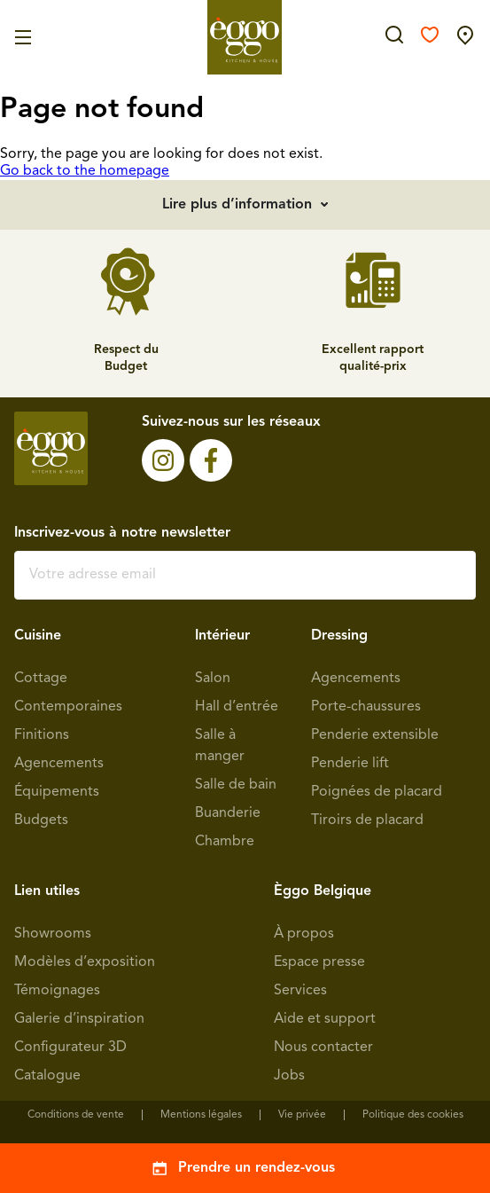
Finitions (41, 735)
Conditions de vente (75, 1115)
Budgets (41, 820)
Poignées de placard (376, 792)
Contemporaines (68, 707)
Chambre (224, 842)
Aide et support (325, 1019)
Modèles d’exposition (84, 962)
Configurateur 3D (70, 1047)
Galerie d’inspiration (79, 1019)
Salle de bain (235, 785)
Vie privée (302, 1115)
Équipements (56, 792)
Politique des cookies (412, 1115)
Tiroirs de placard (367, 820)
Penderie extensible (375, 735)
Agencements (59, 764)
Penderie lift (350, 764)
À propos (304, 934)
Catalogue (47, 1076)
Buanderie (228, 813)
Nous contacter (323, 1047)
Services (300, 991)
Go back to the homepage (84, 171)
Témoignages (57, 991)
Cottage (40, 678)
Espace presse (319, 962)
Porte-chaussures (366, 707)
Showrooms (52, 934)
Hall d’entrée (236, 707)
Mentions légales (201, 1115)
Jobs (289, 1076)
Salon (212, 678)
